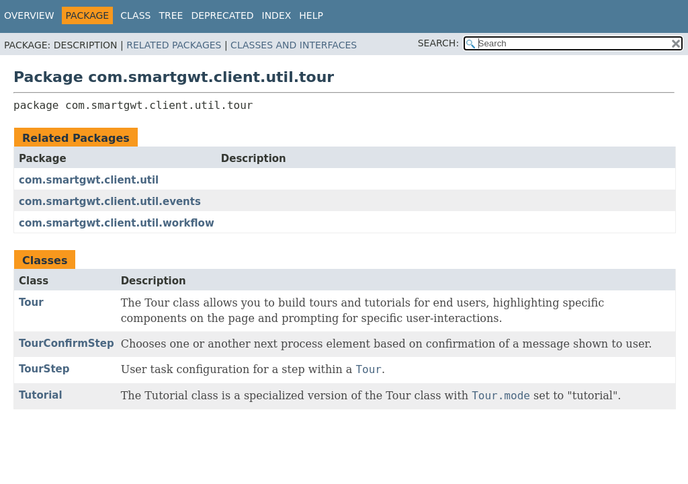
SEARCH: (438, 43)
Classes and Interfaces (293, 45)
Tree (171, 15)
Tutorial (40, 395)
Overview (29, 15)
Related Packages (173, 45)
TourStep (44, 369)
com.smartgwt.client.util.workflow (116, 223)
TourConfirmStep (66, 343)
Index (277, 15)
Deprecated (222, 15)
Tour (31, 302)
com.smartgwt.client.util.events (110, 202)
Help (311, 15)
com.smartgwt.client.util (89, 180)
